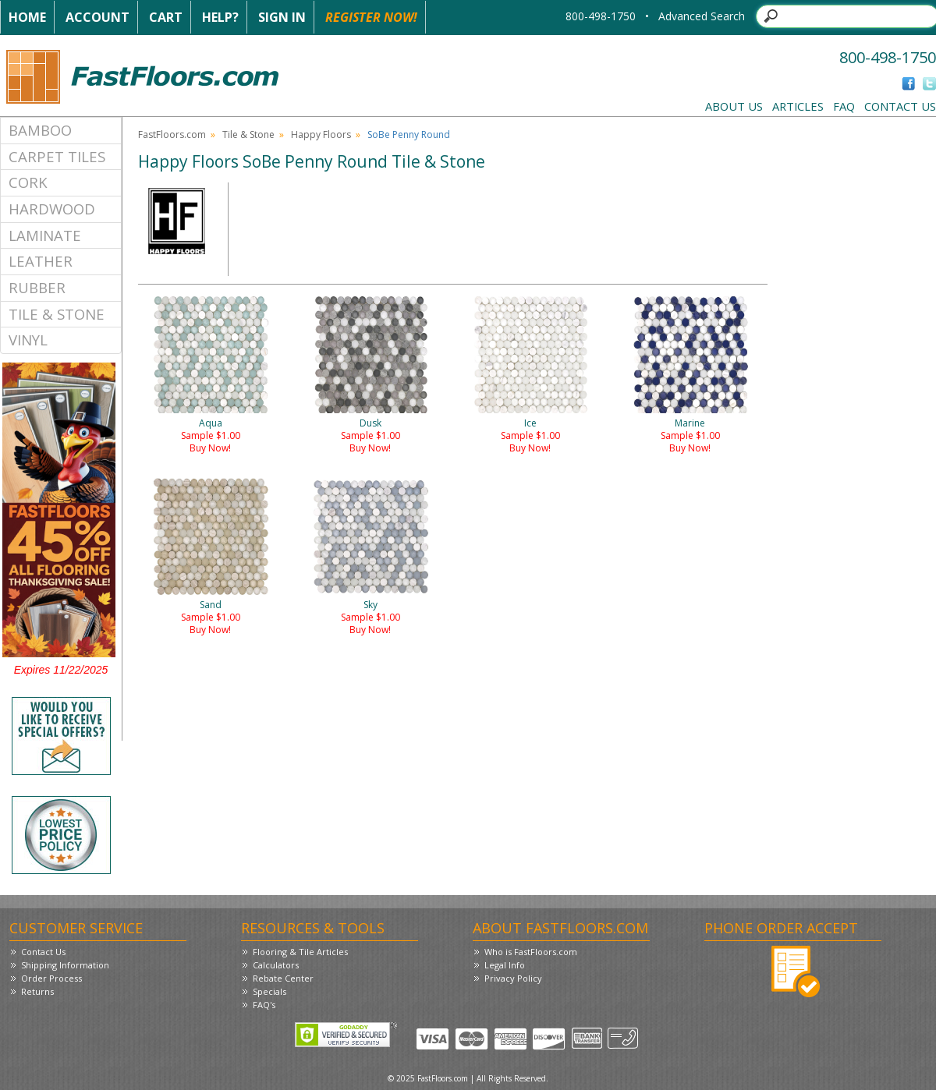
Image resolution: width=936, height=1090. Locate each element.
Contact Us (900, 106)
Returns (37, 991)
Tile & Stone (57, 314)
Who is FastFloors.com (530, 951)
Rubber (37, 287)
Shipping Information (65, 965)
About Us (734, 106)
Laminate (45, 235)
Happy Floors (321, 134)
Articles (798, 106)
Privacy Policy (513, 978)
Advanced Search (701, 16)
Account (97, 17)
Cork (28, 182)
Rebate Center (283, 978)
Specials (269, 991)
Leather (41, 261)
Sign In (282, 17)
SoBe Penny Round (408, 134)
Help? (220, 17)
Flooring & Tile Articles (300, 951)
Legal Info (504, 965)
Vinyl (28, 339)
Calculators (276, 965)
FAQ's (264, 1004)
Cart (166, 17)
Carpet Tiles (57, 156)
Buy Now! (210, 448)
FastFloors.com (172, 134)
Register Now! (371, 17)
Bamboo (40, 130)
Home (27, 17)
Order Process (51, 978)
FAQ (844, 106)
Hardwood (52, 208)
